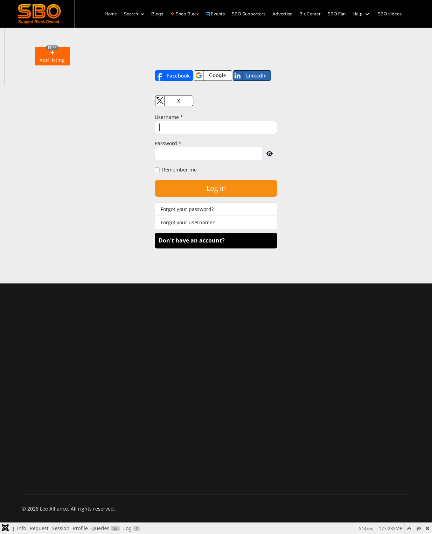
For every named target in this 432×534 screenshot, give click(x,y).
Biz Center (310, 14)
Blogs (157, 14)
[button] (52, 56)
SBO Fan (337, 14)
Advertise (282, 14)
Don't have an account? (192, 240)
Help (358, 14)
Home (111, 14)
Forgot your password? (187, 209)
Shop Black (184, 14)
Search (131, 14)
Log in (216, 188)
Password (168, 143)
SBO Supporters (248, 14)
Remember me (179, 169)
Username (169, 117)
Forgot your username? (188, 222)
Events (215, 14)
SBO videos (390, 14)
